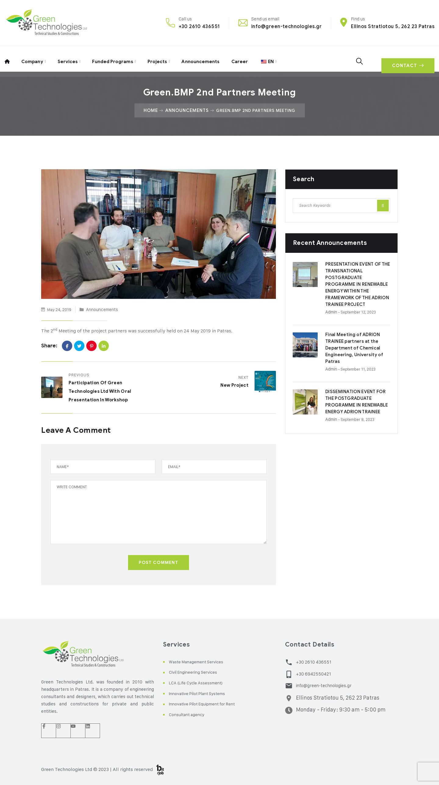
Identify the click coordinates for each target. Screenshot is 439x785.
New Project (232, 385)
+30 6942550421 (312, 673)
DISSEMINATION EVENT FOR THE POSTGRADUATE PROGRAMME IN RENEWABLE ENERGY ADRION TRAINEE (356, 413)
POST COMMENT (158, 562)
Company (32, 58)
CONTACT (406, 58)
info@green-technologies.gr (286, 26)
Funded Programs (111, 58)
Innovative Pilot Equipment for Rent (208, 704)
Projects (156, 58)
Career (238, 58)
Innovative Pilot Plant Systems (202, 693)
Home (148, 110)
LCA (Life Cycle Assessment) (199, 683)
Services (67, 58)
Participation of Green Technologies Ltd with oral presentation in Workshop (103, 391)
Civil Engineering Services (196, 672)
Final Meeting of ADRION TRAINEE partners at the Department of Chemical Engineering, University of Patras (356, 355)
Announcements (199, 58)
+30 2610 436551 (199, 26)
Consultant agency (189, 714)
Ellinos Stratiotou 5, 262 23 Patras (392, 26)
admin (332, 319)
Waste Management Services (199, 662)
